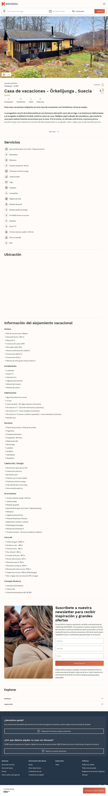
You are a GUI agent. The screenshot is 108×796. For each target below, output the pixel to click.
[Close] (104, 4)
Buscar (99, 11)
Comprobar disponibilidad (94, 791)
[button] (59, 11)
